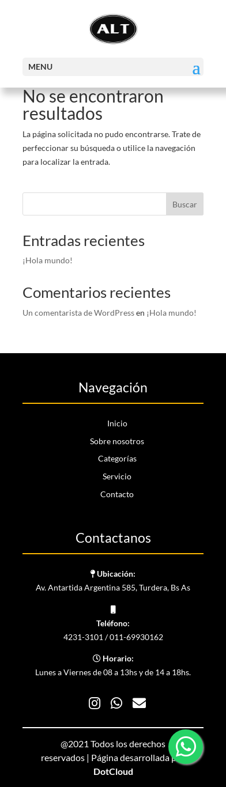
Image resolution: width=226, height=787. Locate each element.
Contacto (117, 494)
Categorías (117, 458)
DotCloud (113, 771)
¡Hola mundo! (47, 260)
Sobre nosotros (117, 441)
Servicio (117, 476)
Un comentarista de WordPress (78, 312)
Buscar (184, 204)
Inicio (117, 423)
